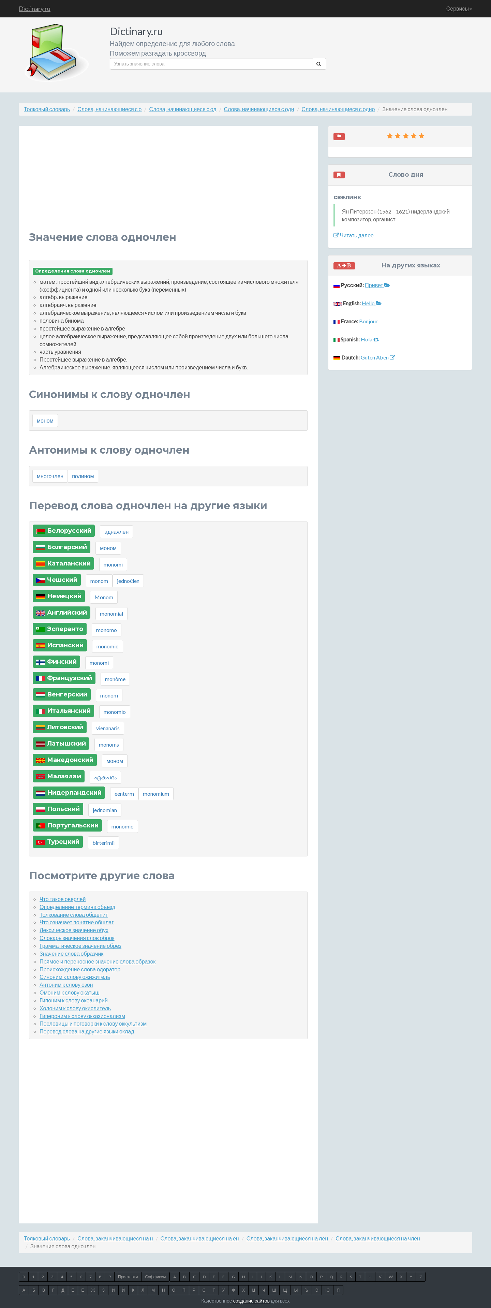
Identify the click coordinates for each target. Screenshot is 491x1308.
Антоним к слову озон (66, 984)
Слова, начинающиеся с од (182, 109)
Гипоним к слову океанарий (74, 1000)
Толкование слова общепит (74, 914)
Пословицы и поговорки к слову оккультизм (93, 1023)
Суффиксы (155, 1276)
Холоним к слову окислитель (75, 1008)
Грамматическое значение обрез (80, 945)
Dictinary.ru (34, 8)
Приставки (128, 1276)
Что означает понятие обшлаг (77, 922)
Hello (372, 303)
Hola (370, 339)
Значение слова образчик (71, 953)
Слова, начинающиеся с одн (259, 109)
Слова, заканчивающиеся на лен (287, 1238)
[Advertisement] (168, 184)
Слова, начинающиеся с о (109, 109)
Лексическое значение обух (74, 930)
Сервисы (459, 8)
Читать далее (353, 235)
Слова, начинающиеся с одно (338, 109)
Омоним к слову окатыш (70, 992)
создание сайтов (251, 1301)
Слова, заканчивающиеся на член (378, 1238)
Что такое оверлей (63, 899)
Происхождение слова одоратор (80, 969)
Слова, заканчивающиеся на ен (200, 1238)
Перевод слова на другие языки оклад (87, 1031)
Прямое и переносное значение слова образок (97, 961)
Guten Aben (378, 357)
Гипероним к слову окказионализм (82, 1016)
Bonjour (369, 321)
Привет (377, 285)
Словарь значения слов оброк (77, 938)
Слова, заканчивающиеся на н (115, 1238)
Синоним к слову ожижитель (75, 976)
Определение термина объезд (77, 906)
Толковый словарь (47, 109)
